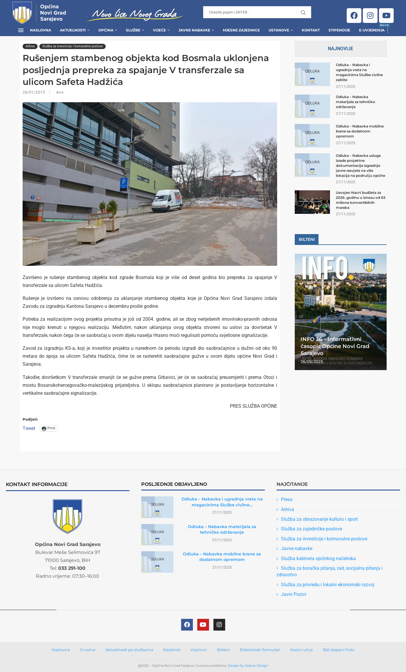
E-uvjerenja (372, 28)
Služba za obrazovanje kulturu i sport (319, 519)
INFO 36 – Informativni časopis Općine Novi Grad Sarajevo (335, 346)
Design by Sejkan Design (248, 665)
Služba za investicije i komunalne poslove (324, 539)
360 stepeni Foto (338, 649)
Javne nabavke (296, 548)
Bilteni (223, 649)
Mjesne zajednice (241, 30)
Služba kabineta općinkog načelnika (318, 558)
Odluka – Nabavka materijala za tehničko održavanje (355, 102)
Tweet (29, 428)
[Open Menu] (20, 30)
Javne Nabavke (194, 30)
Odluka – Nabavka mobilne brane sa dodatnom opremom (360, 131)
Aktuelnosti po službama (129, 649)
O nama (87, 649)
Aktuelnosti (73, 30)
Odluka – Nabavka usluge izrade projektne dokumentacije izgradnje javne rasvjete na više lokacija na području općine (360, 165)
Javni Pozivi (293, 594)
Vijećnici (199, 649)
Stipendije (339, 30)
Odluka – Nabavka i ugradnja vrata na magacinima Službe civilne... (222, 502)
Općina (105, 30)
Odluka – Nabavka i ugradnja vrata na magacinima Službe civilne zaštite (359, 72)
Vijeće (159, 30)
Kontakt (311, 30)
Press (286, 499)
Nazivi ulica (301, 649)
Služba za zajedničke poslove (311, 529)
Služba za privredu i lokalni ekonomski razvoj (327, 584)
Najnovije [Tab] (340, 48)
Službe (133, 30)
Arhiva (287, 509)
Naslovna (40, 30)
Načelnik (172, 649)
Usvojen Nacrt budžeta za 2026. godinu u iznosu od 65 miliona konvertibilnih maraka (360, 199)
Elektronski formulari (260, 649)
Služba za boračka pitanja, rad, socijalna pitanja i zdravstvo (330, 571)
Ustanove (279, 30)
